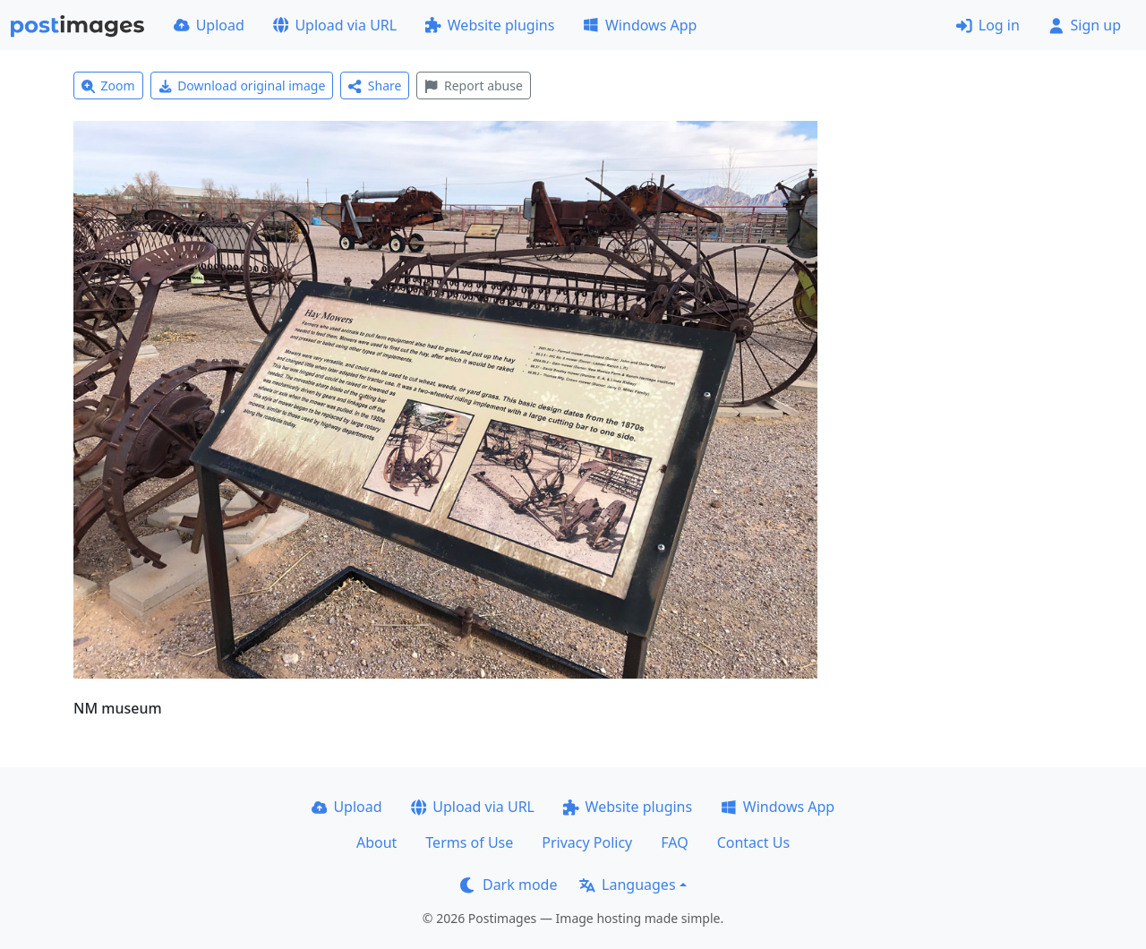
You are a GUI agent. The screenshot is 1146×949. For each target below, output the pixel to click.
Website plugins (489, 25)
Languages (627, 884)
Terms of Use (469, 842)
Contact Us (753, 842)
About (376, 842)
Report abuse (473, 85)
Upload (209, 25)
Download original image (242, 85)
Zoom (108, 85)
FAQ (674, 842)
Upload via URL (335, 25)
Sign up (1084, 25)
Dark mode (508, 884)
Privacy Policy (587, 842)
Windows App (640, 25)
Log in (988, 25)
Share (374, 85)
